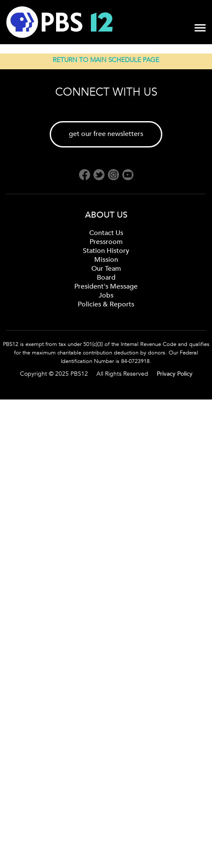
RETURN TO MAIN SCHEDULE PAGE (106, 60)
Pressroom (106, 241)
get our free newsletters (106, 134)
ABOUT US (106, 215)
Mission (106, 259)
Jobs (106, 295)
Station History (106, 250)
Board (106, 277)
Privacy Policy (174, 374)
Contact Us (106, 233)
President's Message (106, 286)
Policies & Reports (106, 304)
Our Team (106, 268)
